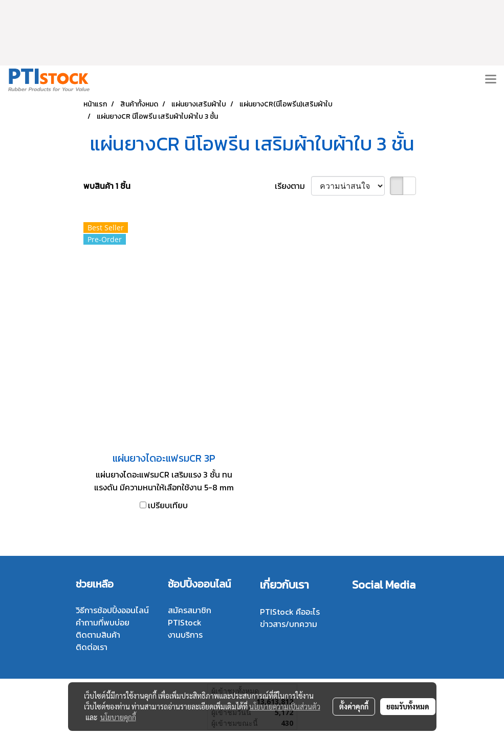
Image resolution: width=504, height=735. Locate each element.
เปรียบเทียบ (168, 505)
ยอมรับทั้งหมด (407, 706)
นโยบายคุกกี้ (118, 717)
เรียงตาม (293, 186)
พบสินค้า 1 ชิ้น (106, 186)
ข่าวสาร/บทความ (288, 624)
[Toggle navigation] (490, 80)
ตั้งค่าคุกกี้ (353, 706)
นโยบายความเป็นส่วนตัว (284, 706)
